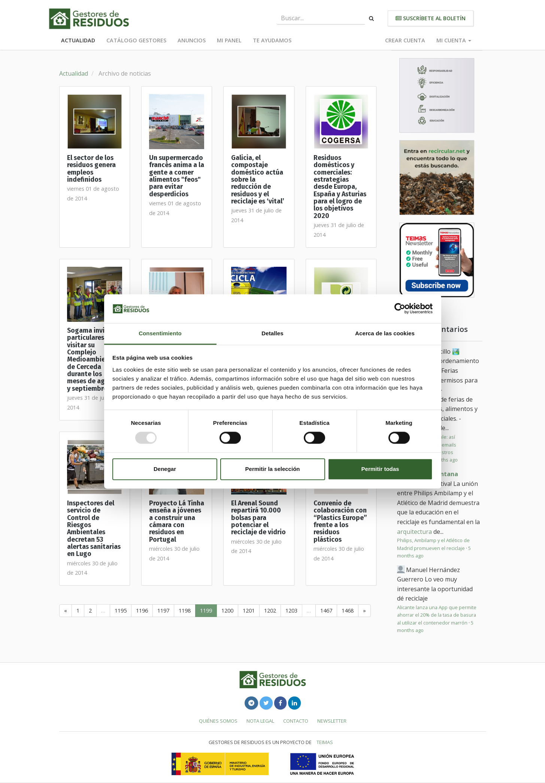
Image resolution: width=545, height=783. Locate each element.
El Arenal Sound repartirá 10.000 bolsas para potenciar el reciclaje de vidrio (258, 517)
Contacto (295, 720)
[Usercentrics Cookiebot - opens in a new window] (400, 308)
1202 (270, 610)
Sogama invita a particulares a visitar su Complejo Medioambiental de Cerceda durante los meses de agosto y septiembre (93, 360)
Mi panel (229, 40)
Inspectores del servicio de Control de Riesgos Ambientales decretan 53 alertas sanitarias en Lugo (94, 528)
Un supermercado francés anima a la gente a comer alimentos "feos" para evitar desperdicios (176, 176)
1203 (291, 610)
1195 (121, 610)
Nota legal (260, 720)
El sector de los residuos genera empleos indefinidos (91, 169)
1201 (249, 610)
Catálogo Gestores (136, 40)
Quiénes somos (218, 720)
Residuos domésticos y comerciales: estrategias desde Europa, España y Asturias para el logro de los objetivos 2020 (340, 187)
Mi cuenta (453, 40)
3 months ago (442, 459)
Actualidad (78, 40)
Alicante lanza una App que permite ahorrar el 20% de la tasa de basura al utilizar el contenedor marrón (436, 615)
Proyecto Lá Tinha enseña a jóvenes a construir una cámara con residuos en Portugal (176, 521)
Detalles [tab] (272, 333)
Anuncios (192, 40)
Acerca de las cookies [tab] (385, 333)
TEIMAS (325, 742)
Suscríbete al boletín (431, 18)
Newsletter (331, 720)
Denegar (165, 469)
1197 (163, 610)
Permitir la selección (272, 469)
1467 (326, 610)
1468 (348, 610)
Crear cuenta (405, 40)
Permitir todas (380, 469)
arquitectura (414, 531)
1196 (142, 610)
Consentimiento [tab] (160, 333)
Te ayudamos (272, 40)
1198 (185, 610)
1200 (227, 610)
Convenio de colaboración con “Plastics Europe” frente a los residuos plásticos (340, 521)
